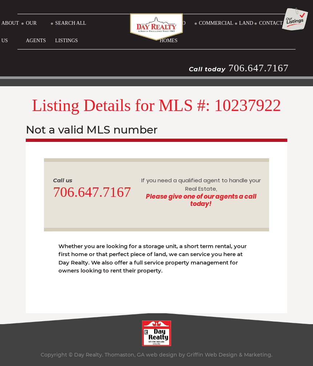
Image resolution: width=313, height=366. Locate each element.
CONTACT (270, 23)
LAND (246, 23)
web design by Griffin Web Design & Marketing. (209, 354)
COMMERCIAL (216, 23)
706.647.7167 (258, 67)
